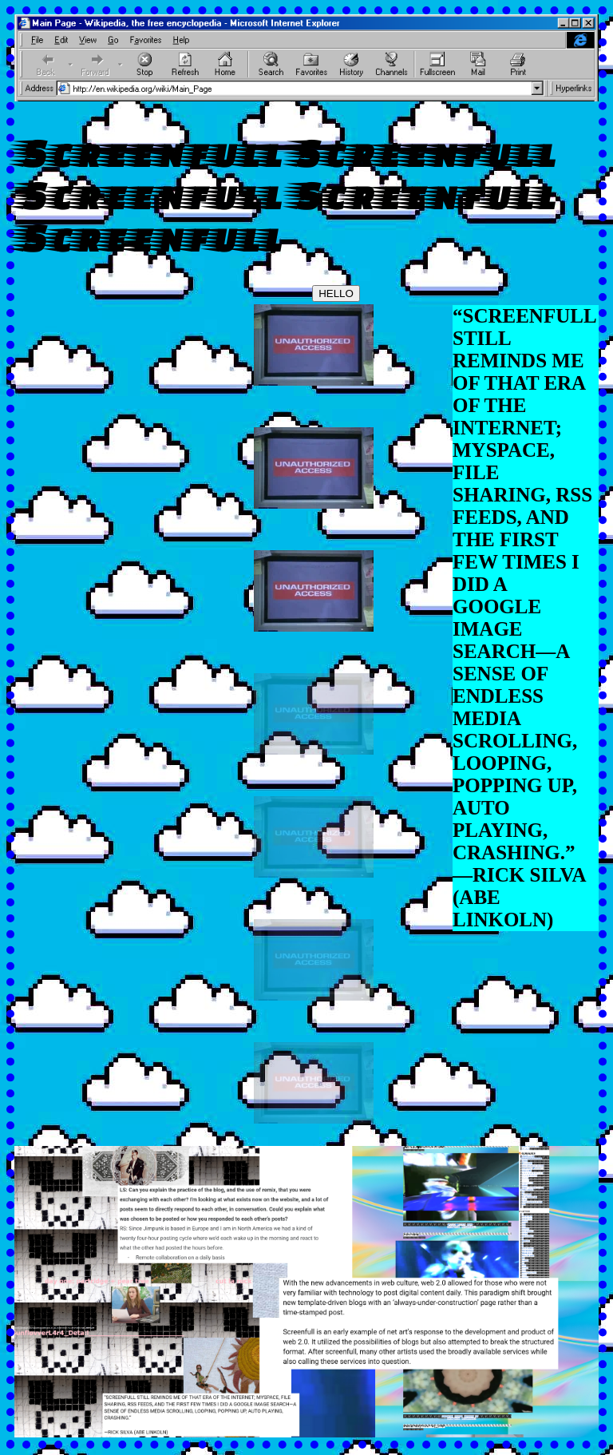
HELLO (336, 293)
